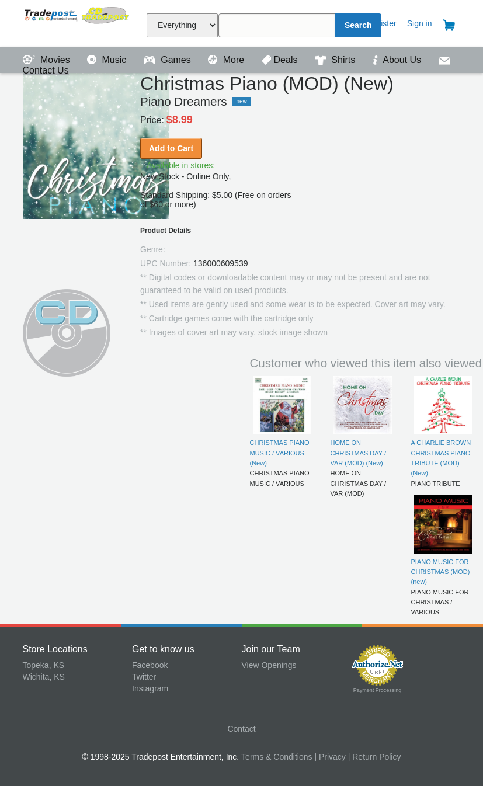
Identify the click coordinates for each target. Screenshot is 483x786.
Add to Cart (171, 148)
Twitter (144, 676)
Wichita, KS (44, 676)
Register (381, 23)
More (227, 60)
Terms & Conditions (276, 756)
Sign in (419, 23)
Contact (241, 728)
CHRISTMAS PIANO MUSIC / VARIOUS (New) (280, 453)
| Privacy (329, 756)
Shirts (336, 60)
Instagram (150, 688)
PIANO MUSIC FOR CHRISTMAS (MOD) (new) (440, 572)
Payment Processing (377, 690)
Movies (48, 60)
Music (108, 60)
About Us (398, 60)
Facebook (150, 665)
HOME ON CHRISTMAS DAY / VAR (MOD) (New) (359, 453)
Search (358, 25)
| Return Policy (374, 756)
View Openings (269, 665)
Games (168, 60)
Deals (281, 60)
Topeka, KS (44, 665)
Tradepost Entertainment (78, 22)
